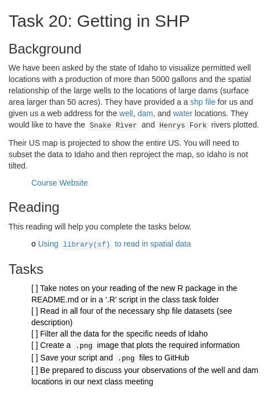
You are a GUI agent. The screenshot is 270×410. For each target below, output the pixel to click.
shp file (202, 101)
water (183, 113)
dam (145, 113)
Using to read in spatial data (114, 242)
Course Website (59, 181)
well (126, 113)
